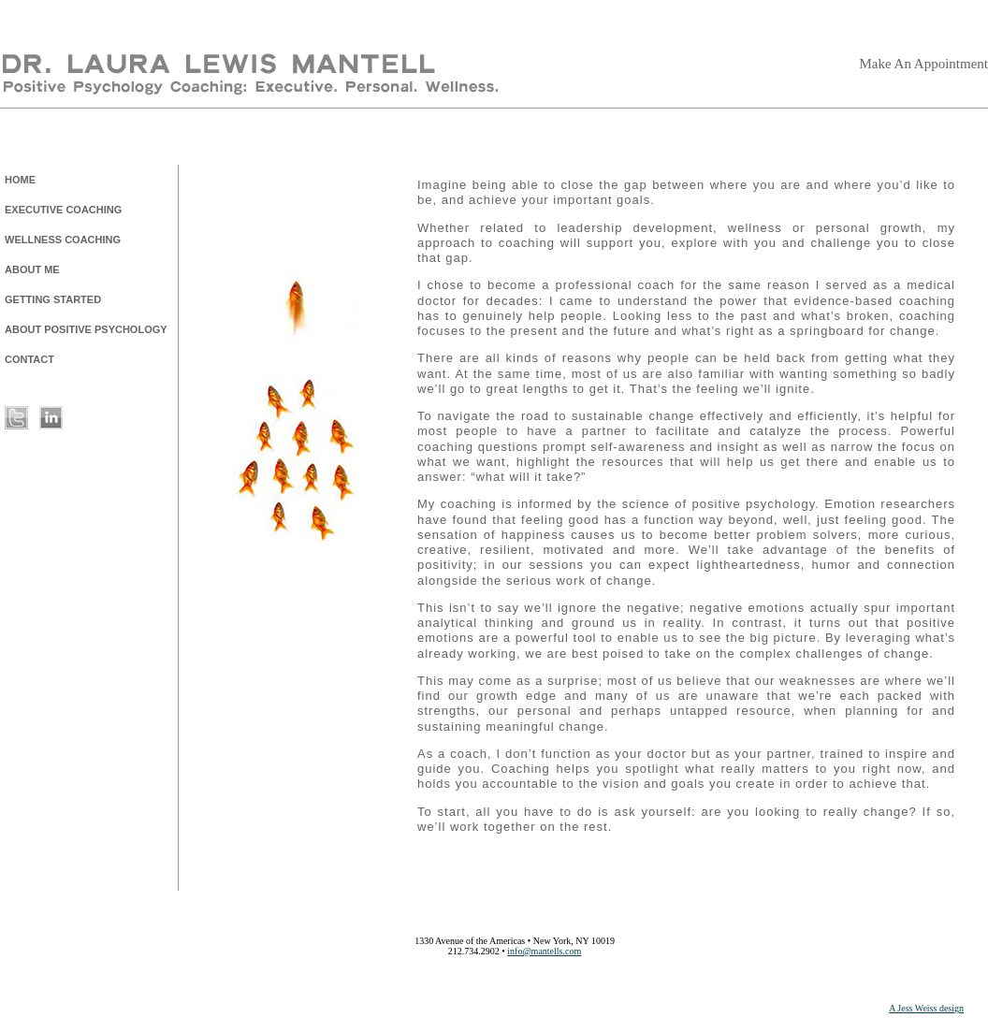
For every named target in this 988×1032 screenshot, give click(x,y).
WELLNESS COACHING (63, 239)
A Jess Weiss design (926, 1008)
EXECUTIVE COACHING (63, 209)
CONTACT (29, 359)
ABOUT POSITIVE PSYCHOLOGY (86, 329)
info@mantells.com (544, 951)
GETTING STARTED (53, 299)
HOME (20, 179)
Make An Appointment (924, 63)
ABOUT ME (32, 269)
